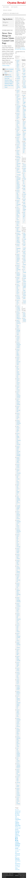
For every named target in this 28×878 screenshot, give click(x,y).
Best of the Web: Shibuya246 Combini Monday (19, 344)
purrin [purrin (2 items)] (16, 856)
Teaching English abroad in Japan (24, 287)
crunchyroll (7, 76)
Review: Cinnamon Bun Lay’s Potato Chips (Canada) (18, 72)
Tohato (6, 87)
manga (10, 80)
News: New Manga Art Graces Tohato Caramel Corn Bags (8, 38)
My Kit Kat (23, 182)
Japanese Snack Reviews (24, 170)
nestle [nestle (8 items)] (16, 848)
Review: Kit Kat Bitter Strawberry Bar (19, 268)
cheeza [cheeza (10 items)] (17, 824)
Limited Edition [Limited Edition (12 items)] (17, 844)
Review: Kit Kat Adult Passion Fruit (18, 116)
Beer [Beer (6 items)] (18, 814)
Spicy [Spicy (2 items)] (16, 862)
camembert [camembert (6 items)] (18, 819)
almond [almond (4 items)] (16, 811)
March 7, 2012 (9, 30)
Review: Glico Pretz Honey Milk (18, 652)
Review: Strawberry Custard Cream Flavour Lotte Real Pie (19, 722)
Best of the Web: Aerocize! (18, 297)
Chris (5, 30)
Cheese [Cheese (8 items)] (17, 822)
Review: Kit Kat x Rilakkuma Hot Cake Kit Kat (19, 248)
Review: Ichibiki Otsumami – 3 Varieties (18, 644)
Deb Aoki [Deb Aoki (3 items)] (18, 828)
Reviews (6, 7)
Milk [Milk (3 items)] (19, 846)
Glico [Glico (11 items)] (17, 834)
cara (10, 74)
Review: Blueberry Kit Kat (18, 693)
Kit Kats (14, 7)
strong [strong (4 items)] (16, 865)
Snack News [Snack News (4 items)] (17, 861)
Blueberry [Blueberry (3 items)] (17, 818)
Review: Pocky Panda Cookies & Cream (18, 140)
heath (24, 95)
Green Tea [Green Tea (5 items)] (17, 835)
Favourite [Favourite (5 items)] (17, 831)
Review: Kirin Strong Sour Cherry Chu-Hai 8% (18, 84)
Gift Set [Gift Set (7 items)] (17, 832)
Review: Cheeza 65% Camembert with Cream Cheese (19, 98)
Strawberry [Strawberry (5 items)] (17, 863)
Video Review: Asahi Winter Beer (18, 429)
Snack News (7, 10)
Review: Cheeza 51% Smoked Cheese (18, 381)
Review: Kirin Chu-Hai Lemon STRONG (18, 401)
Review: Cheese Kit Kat (18, 669)
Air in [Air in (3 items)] (18, 809)
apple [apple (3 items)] (20, 811)
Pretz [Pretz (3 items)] (19, 855)
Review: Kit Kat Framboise (18, 605)
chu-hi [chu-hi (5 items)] (16, 826)
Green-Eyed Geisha (24, 252)
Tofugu (24, 292)
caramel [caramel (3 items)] (16, 820)
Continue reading (6, 65)
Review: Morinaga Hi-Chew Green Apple (18, 331)
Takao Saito (10, 85)
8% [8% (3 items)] (15, 809)
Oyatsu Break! (16, 2)
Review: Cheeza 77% (18, 92)
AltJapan (24, 239)
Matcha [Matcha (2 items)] (16, 846)
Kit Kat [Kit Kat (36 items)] (16, 839)
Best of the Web (24, 70)
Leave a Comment (9, 69)
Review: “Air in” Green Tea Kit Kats (18, 416)
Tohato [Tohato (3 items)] (18, 866)
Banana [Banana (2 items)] (19, 812)
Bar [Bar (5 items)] (16, 814)
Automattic (23, 876)
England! (18, 78)
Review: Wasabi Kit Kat (18, 466)
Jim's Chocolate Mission (25, 319)
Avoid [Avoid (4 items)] (16, 812)
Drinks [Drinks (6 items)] (17, 829)
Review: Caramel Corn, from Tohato (18, 675)
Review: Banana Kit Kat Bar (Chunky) (18, 772)
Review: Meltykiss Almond (18, 274)
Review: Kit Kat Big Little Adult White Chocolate (18, 194)
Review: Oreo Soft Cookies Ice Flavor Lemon (18, 479)
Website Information (11, 13)
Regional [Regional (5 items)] (17, 858)
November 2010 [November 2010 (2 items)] (17, 849)
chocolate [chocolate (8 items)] (17, 825)
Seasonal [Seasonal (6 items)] (17, 859)
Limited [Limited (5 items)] (17, 842)
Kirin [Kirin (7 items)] (16, 837)
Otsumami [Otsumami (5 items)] (17, 853)
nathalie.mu (7, 81)
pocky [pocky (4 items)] (16, 855)
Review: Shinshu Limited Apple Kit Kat (18, 460)
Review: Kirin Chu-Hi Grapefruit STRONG (18, 394)
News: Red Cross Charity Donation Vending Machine (18, 752)
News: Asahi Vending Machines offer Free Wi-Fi (18, 500)
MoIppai (24, 178)
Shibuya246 (25, 194)
